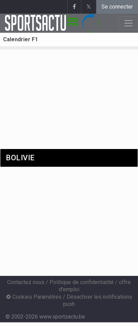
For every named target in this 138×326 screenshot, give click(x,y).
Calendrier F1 (20, 39)
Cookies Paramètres (33, 297)
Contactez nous (25, 282)
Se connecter (117, 6)
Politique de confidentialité (82, 282)
